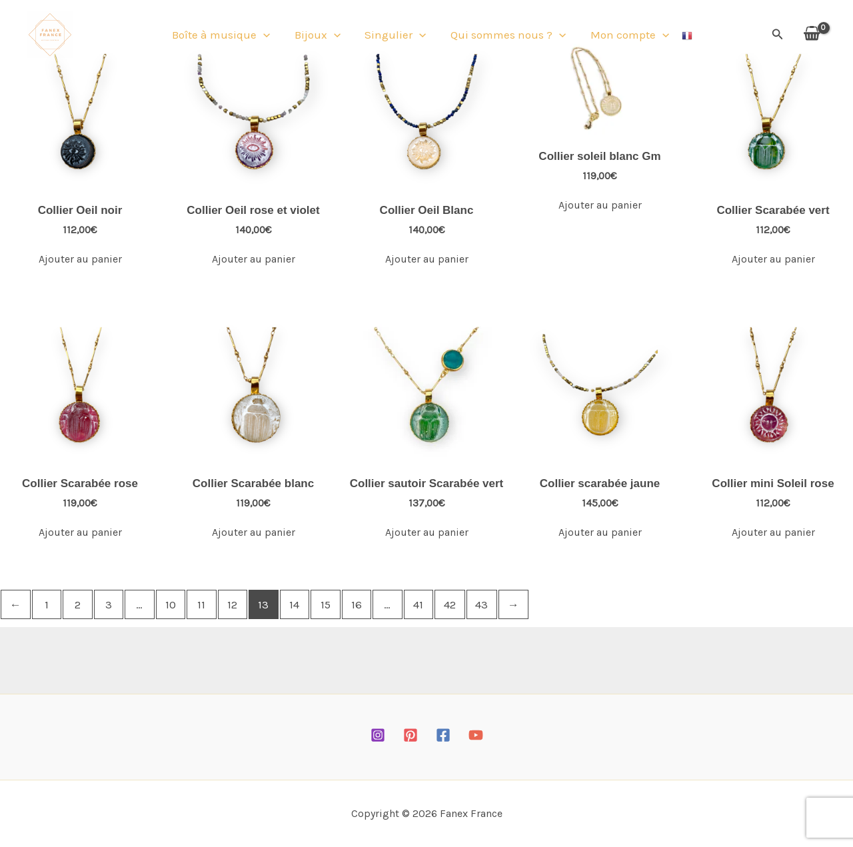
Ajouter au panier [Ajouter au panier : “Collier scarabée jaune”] (600, 532)
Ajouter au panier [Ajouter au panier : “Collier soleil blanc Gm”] (600, 205)
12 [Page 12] (232, 604)
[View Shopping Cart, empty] (811, 36)
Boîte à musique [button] (230, 37)
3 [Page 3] (108, 604)
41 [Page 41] (418, 604)
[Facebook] (443, 735)
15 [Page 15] (326, 604)
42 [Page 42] (450, 604)
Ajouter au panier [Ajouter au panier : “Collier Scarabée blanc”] (253, 532)
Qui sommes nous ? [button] (504, 37)
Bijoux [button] (322, 37)
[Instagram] (378, 735)
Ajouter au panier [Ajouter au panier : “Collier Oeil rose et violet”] (253, 259)
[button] (272, 37)
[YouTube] (475, 735)
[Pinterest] (410, 735)
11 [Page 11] (201, 604)
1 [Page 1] (47, 604)
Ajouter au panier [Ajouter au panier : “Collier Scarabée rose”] (80, 532)
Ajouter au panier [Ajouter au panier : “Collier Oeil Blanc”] (426, 259)
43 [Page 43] (481, 604)
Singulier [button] (395, 37)
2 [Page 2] (78, 604)
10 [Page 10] (170, 604)
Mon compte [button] (621, 37)
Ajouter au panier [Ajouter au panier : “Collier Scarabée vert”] (773, 259)
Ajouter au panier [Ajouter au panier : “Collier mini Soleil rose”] (773, 532)
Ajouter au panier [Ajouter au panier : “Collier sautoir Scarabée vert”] (426, 532)
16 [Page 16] (356, 604)
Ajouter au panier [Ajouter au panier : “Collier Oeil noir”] (80, 259)
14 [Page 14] (294, 604)
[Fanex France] (50, 35)
